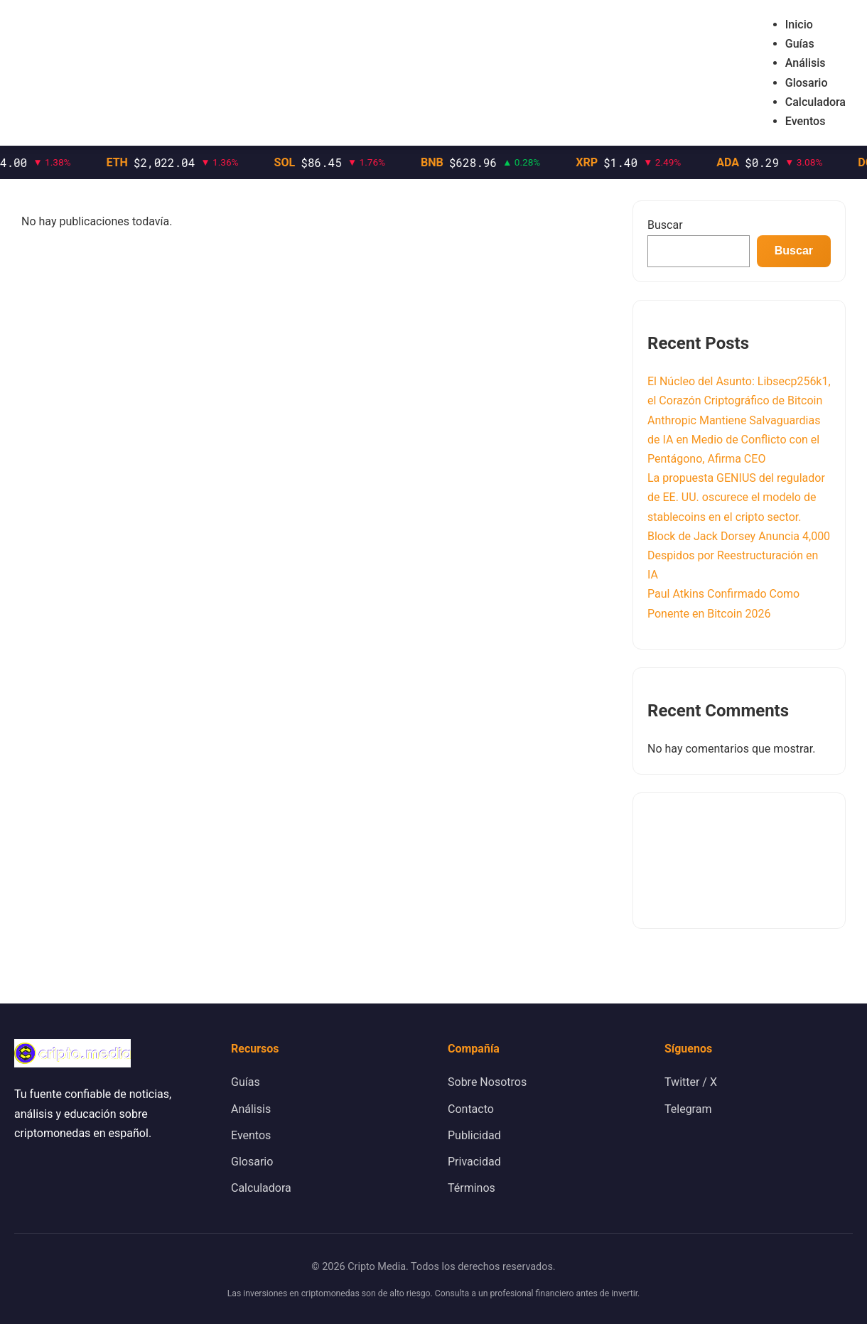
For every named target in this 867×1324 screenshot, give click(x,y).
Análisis (805, 63)
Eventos (805, 121)
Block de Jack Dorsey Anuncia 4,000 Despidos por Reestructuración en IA (738, 555)
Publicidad (474, 1135)
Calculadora (815, 102)
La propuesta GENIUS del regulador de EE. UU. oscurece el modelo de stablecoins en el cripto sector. (736, 497)
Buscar (665, 225)
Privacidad (474, 1161)
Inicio (799, 24)
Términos (471, 1188)
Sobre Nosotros (487, 1082)
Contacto (471, 1109)
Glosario (806, 83)
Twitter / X (690, 1082)
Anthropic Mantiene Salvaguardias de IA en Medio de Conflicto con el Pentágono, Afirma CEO (733, 439)
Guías (799, 43)
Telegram (687, 1109)
